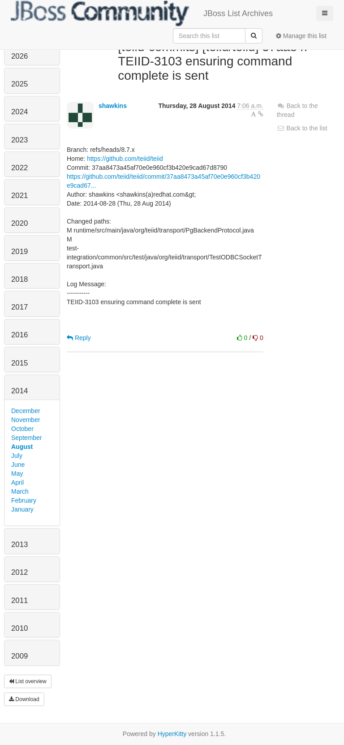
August (22, 446)
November (25, 419)
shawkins (113, 105)
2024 (19, 112)
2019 (19, 251)
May (17, 473)
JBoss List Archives (142, 13)
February (23, 500)
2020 (19, 223)
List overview (28, 681)
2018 (19, 279)
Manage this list (301, 35)
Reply (79, 337)
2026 (19, 56)
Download (24, 699)
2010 (19, 628)
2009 (19, 656)
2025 (19, 84)
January (22, 509)
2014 (19, 391)
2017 (19, 307)
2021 (19, 195)
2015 (19, 363)
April (17, 482)
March (20, 491)
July (16, 455)
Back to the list (302, 128)
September (26, 437)
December (25, 410)
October (22, 428)
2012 (19, 572)
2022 (19, 168)
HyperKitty (172, 733)
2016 (19, 335)
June (18, 464)
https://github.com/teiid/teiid (125, 158)
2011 (19, 600)
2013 (19, 544)
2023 (19, 140)
